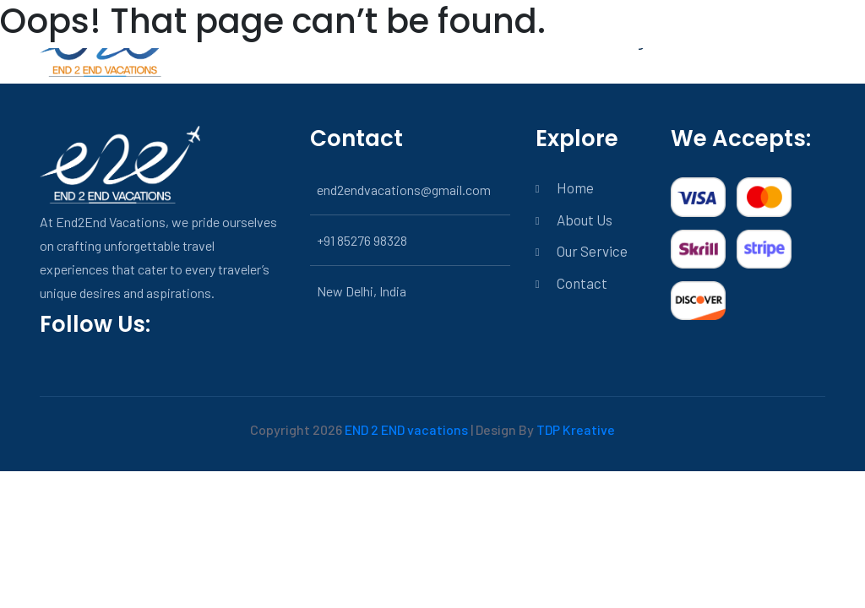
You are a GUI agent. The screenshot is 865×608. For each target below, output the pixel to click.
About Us (584, 219)
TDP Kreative (575, 429)
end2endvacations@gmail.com (404, 190)
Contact (582, 282)
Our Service (592, 250)
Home (575, 187)
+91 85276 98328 (362, 240)
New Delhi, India (361, 291)
